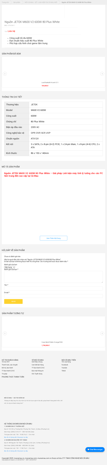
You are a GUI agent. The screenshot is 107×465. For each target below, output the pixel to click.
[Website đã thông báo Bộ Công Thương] (98, 461)
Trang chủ (5, 2)
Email (7, 292)
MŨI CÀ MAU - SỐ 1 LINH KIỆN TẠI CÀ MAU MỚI (41, 2)
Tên (6, 285)
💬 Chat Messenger (95, 449)
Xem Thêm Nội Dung (54, 238)
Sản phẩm (16, 2)
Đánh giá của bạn (10, 264)
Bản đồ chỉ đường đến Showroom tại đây (16, 437)
